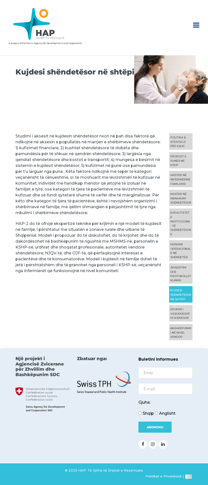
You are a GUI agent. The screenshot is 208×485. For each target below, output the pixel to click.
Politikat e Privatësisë (164, 476)
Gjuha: (144, 402)
